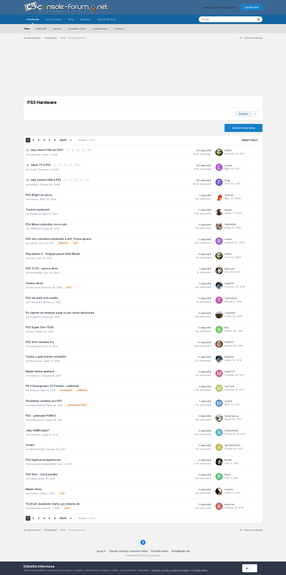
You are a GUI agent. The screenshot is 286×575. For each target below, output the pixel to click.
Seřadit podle (250, 140)
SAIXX (228, 150)
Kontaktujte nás (181, 550)
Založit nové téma (243, 127)
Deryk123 (35, 434)
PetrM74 (229, 283)
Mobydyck (35, 360)
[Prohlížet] (217, 19)
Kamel (228, 209)
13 (77, 165)
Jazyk (101, 550)
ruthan (33, 242)
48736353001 (37, 449)
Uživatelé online (77, 28)
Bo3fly (228, 459)
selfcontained (37, 404)
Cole (32, 257)
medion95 (35, 345)
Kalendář (41, 28)
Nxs (32, 331)
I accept (252, 568)
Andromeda (231, 430)
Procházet (33, 21)
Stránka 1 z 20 (86, 140)
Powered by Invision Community (143, 555)
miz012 (228, 400)
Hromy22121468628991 (43, 463)
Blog (71, 19)
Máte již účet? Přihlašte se (220, 7)
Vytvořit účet (251, 7)
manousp (35, 154)
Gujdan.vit (35, 213)
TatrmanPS (36, 301)
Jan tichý (35, 287)
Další (63, 140)
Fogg (227, 180)
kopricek (35, 507)
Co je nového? (53, 19)
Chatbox (119, 28)
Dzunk (33, 169)
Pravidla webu (159, 550)
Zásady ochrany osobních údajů (128, 550)
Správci (57, 28)
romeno (34, 198)
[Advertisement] (143, 70)
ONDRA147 (35, 228)
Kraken (34, 493)
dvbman (229, 194)
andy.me (34, 389)
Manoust (229, 268)
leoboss (34, 184)
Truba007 (35, 316)
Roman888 (36, 272)
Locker (228, 165)
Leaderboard (100, 28)
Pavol (33, 478)
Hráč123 (229, 341)
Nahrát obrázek (106, 19)
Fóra (27, 28)
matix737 (35, 375)
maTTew (229, 386)
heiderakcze (37, 419)
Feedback (85, 19)
